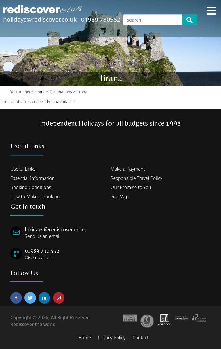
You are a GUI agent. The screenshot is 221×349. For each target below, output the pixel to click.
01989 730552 (100, 19)
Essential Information (32, 178)
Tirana (81, 92)
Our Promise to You (130, 187)
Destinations (61, 92)
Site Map (119, 196)
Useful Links (22, 169)
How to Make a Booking (35, 196)
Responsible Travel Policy (136, 178)
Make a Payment (127, 169)
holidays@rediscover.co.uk (40, 19)
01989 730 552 (42, 250)
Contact (140, 337)
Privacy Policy (111, 337)
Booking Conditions (30, 187)
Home (40, 92)
